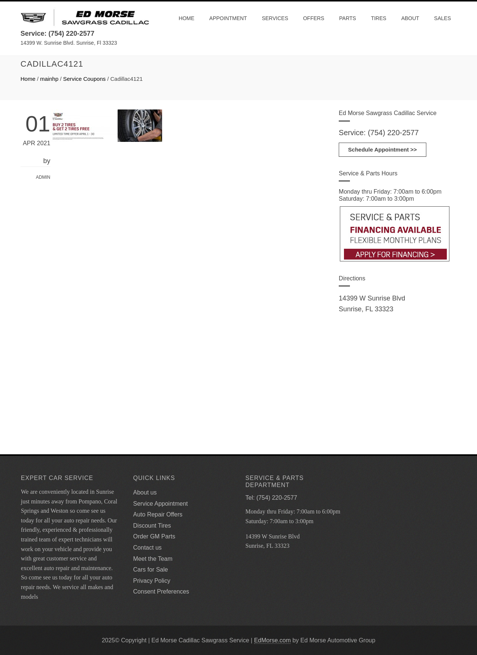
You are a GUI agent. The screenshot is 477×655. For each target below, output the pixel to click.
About (410, 18)
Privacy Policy (151, 581)
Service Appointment (160, 503)
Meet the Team (153, 559)
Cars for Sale (150, 569)
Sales (442, 18)
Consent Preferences (161, 591)
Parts (347, 18)
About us (145, 492)
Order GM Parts (154, 536)
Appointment (228, 18)
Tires (378, 18)
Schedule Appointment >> (382, 149)
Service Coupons (84, 79)
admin (43, 177)
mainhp (49, 79)
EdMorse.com (272, 640)
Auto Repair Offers (157, 514)
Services (275, 18)
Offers (313, 18)
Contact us (147, 547)
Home (187, 18)
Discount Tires (152, 525)
